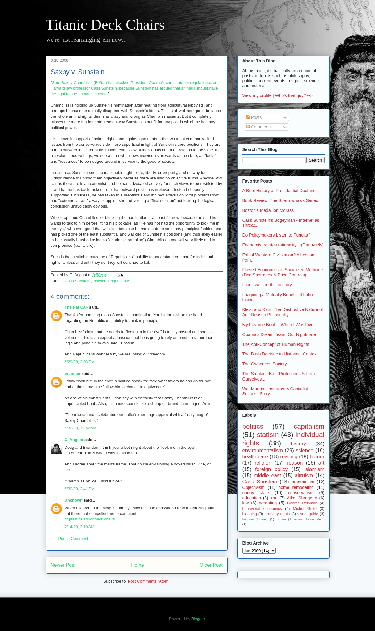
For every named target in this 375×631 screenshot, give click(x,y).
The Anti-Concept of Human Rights (275, 344)
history (298, 444)
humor (317, 457)
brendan (72, 373)
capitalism (309, 426)
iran (273, 497)
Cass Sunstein (78, 281)
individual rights (107, 281)
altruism (304, 475)
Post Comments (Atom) (149, 581)
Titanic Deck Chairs (105, 24)
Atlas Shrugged (302, 497)
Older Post (211, 565)
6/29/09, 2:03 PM (80, 362)
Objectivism (253, 487)
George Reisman (302, 503)
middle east (267, 475)
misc (264, 519)
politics (252, 426)
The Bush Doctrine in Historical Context (280, 353)
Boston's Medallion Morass (268, 210)
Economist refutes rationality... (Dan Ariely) (283, 244)
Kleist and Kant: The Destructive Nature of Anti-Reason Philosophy (282, 312)
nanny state (255, 492)
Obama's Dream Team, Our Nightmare (279, 334)
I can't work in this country (267, 284)
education (251, 497)
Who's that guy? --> (294, 95)
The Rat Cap (76, 307)
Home (137, 565)
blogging (249, 514)
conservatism (300, 492)
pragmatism (303, 481)
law (126, 281)
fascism (248, 519)
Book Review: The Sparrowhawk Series (280, 200)
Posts (254, 117)
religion (263, 463)
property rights (277, 514)
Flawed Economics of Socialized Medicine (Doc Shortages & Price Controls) (282, 272)
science (304, 450)
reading (288, 457)
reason (295, 463)
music (298, 519)
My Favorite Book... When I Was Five (278, 324)
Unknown (74, 500)
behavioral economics (262, 509)
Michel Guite (305, 509)
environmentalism (262, 450)
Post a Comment (73, 538)
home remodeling (296, 487)
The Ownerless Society (264, 363)
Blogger (198, 618)
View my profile (257, 95)
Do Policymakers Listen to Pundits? (276, 235)
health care (255, 457)
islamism (314, 469)
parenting (268, 502)
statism (268, 435)
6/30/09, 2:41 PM (80, 488)
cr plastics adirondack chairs (90, 519)
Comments (259, 126)
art (321, 463)
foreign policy (271, 469)
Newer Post (63, 565)
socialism (317, 519)
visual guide (307, 514)
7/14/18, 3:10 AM (80, 526)
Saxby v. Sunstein (77, 72)
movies (281, 519)
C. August (74, 439)
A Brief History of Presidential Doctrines (280, 190)
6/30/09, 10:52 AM (81, 428)
